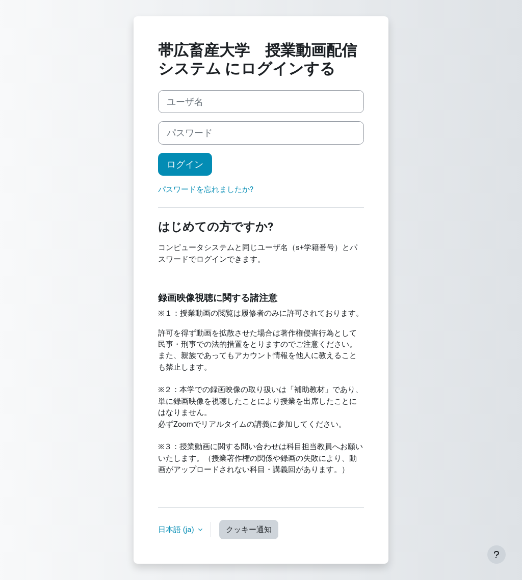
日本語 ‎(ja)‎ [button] (177, 529)
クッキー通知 (249, 529)
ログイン (185, 164)
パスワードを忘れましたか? (205, 189)
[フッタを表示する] (496, 554)
